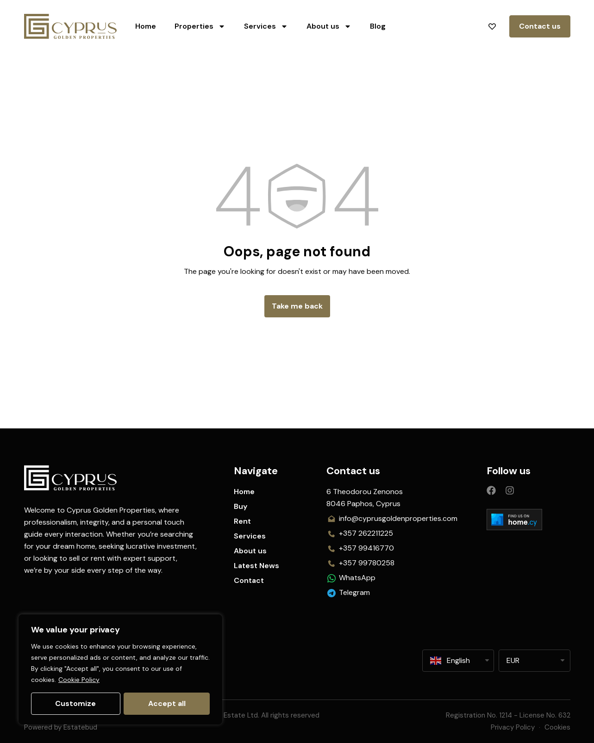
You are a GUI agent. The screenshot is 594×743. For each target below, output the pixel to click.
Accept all (167, 703)
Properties (200, 26)
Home (145, 26)
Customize (75, 703)
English (450, 660)
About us (328, 26)
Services (266, 26)
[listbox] (534, 661)
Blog (378, 26)
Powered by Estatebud (60, 727)
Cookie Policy (79, 679)
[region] (120, 669)
